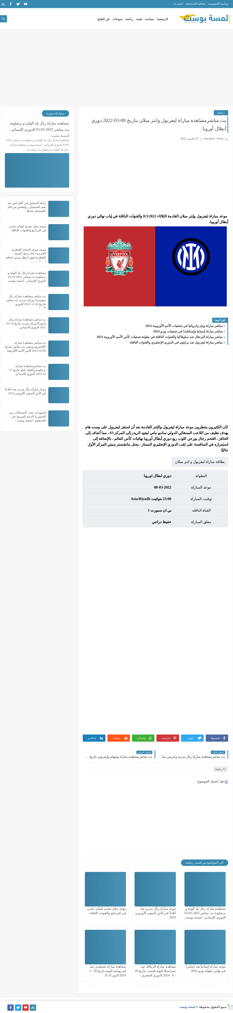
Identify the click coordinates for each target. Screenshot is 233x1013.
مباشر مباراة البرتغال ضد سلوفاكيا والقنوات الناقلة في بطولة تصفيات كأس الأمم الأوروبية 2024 (160, 337)
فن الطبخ (103, 19)
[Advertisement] (116, 69)
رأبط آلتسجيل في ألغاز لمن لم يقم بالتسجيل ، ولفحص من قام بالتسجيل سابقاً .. (27, 207)
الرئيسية (162, 19)
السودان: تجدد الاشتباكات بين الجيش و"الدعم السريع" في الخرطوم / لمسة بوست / (27, 416)
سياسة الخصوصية (218, 3)
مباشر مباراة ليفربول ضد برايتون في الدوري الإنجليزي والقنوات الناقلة (176, 342)
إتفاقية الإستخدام (195, 3)
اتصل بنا (178, 3)
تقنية (139, 19)
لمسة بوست (187, 1007)
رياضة (129, 19)
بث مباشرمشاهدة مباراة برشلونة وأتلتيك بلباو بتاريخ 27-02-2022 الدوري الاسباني (27, 370)
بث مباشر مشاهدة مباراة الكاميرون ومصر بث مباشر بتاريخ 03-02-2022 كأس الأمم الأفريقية (25, 346)
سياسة (149, 19)
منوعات (117, 19)
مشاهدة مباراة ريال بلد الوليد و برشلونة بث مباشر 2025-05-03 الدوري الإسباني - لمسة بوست (205, 913)
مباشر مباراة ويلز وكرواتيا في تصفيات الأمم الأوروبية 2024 (184, 326)
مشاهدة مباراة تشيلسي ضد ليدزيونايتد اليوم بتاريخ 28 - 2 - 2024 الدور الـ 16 (106, 971)
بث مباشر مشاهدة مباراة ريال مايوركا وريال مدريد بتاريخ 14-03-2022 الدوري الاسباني (25, 323)
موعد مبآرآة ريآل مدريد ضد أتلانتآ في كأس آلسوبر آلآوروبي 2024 (155, 913)
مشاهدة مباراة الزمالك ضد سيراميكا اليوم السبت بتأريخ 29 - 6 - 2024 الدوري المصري (155, 971)
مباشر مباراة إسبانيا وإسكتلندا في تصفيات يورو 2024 (188, 331)
